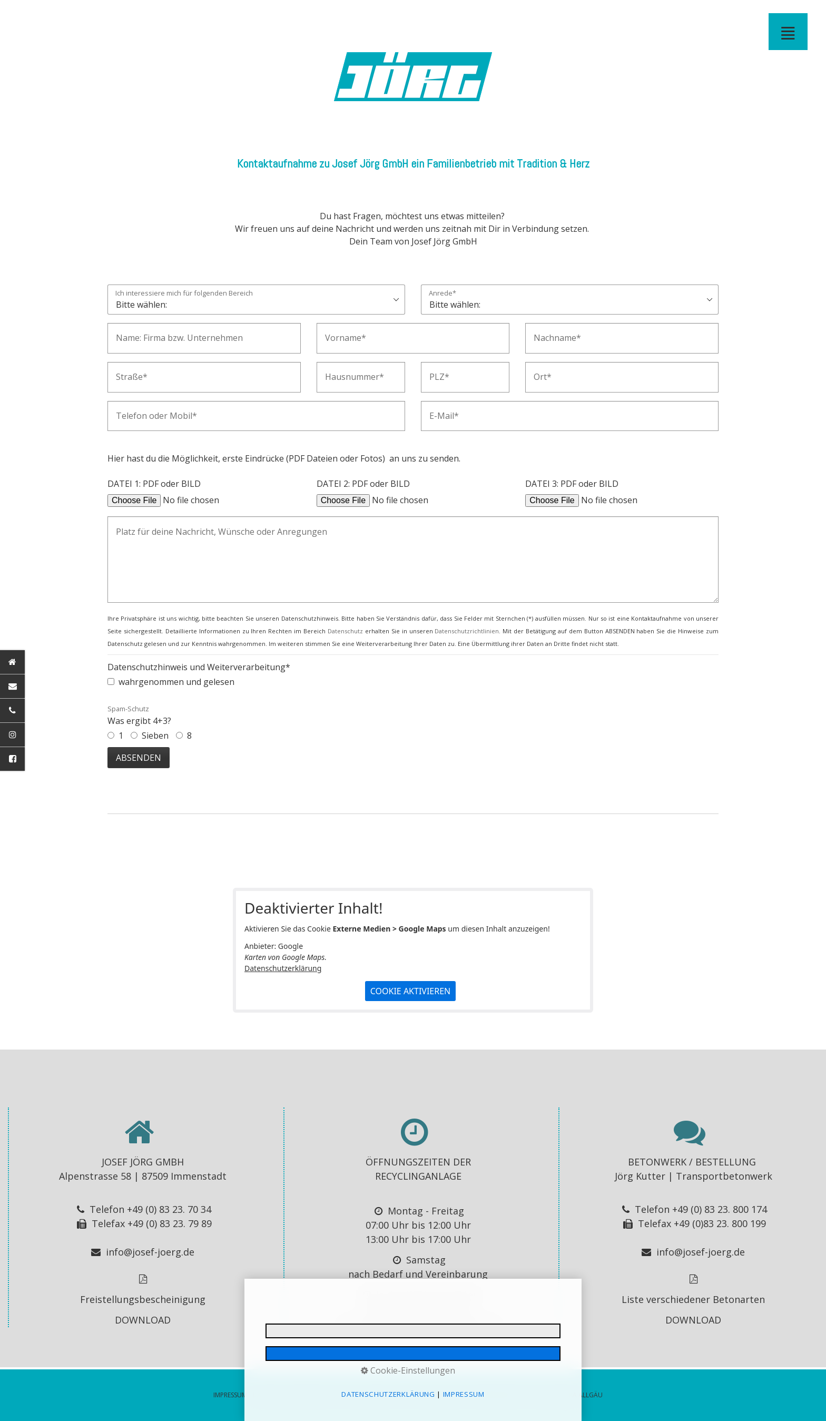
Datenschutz (345, 631)
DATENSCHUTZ (506, 18)
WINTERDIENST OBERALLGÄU (404, 18)
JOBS (438, 18)
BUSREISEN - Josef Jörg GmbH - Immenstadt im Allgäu (286, 18)
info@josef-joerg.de (150, 1252)
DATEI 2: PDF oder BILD (363, 483)
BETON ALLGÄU (236, 18)
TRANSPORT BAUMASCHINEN (202, 18)
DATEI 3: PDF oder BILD (571, 483)
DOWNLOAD (693, 1320)
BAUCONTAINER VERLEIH (320, 18)
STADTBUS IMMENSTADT (303, 18)
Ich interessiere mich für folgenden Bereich (184, 294)
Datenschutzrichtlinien (467, 631)
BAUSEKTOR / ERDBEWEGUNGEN (135, 18)
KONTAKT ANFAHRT (421, 18)
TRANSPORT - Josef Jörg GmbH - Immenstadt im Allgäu (219, 18)
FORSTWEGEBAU (185, 18)
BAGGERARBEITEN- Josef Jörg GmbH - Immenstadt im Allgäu (168, 18)
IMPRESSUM (489, 18)
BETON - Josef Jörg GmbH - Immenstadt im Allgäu (253, 18)
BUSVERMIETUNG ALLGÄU (270, 18)
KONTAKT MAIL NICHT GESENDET (607, 18)
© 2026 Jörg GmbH (438, 1394)
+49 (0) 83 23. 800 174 (719, 1209)
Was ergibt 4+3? (139, 715)
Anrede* (442, 294)
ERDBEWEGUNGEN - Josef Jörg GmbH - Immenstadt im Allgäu (152, 18)
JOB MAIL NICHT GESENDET (573, 18)
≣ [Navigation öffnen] (788, 31)
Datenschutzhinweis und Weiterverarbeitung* (198, 667)
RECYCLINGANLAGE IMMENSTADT (354, 18)
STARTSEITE (118, 18)
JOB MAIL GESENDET (556, 18)
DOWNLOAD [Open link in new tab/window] (143, 1320)
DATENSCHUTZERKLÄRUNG (292, 1394)
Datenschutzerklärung (282, 968)
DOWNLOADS (455, 18)
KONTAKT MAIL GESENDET (590, 18)
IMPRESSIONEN (472, 18)
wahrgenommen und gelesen (176, 682)
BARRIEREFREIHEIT (522, 18)
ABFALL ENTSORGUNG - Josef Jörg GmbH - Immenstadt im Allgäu (371, 18)
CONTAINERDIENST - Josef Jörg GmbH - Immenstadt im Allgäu (337, 18)
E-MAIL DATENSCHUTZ (539, 18)
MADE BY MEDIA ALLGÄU (566, 1394)
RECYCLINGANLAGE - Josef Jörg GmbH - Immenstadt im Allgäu (388, 18)
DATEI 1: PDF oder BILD (154, 483)
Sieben (155, 735)
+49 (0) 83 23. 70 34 (169, 1209)
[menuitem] (118, 18)
